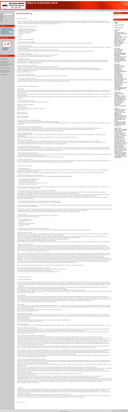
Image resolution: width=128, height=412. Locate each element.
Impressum (114, 410)
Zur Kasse (116, 10)
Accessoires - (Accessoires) (6, 27)
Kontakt (121, 10)
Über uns (102, 10)
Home (107, 10)
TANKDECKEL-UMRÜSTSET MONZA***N (5, 48)
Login (1, 9)
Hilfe (99, 10)
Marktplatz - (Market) (5, 32)
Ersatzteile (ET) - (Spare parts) (7, 30)
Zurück (125, 10)
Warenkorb (111, 10)
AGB (118, 410)
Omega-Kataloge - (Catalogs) (7, 33)
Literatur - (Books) (4, 31)
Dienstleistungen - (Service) (6, 29)
